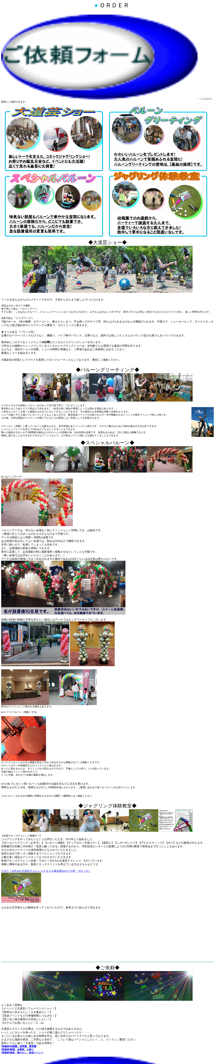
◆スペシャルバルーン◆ (107, 442)
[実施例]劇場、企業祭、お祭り (17, 1049)
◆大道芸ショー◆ (107, 242)
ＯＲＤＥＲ (111, 5)
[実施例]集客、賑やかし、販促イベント (22, 1052)
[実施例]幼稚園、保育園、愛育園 (18, 1046)
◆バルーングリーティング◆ (107, 369)
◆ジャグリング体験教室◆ (107, 805)
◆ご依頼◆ (108, 967)
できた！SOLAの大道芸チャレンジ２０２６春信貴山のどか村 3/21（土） (46, 870)
